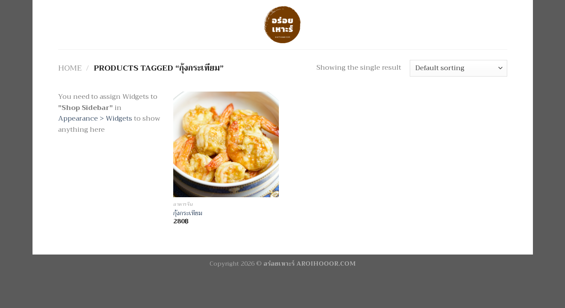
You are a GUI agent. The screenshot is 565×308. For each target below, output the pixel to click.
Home (70, 68)
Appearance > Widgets (95, 118)
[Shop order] (458, 68)
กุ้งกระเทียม (187, 214)
